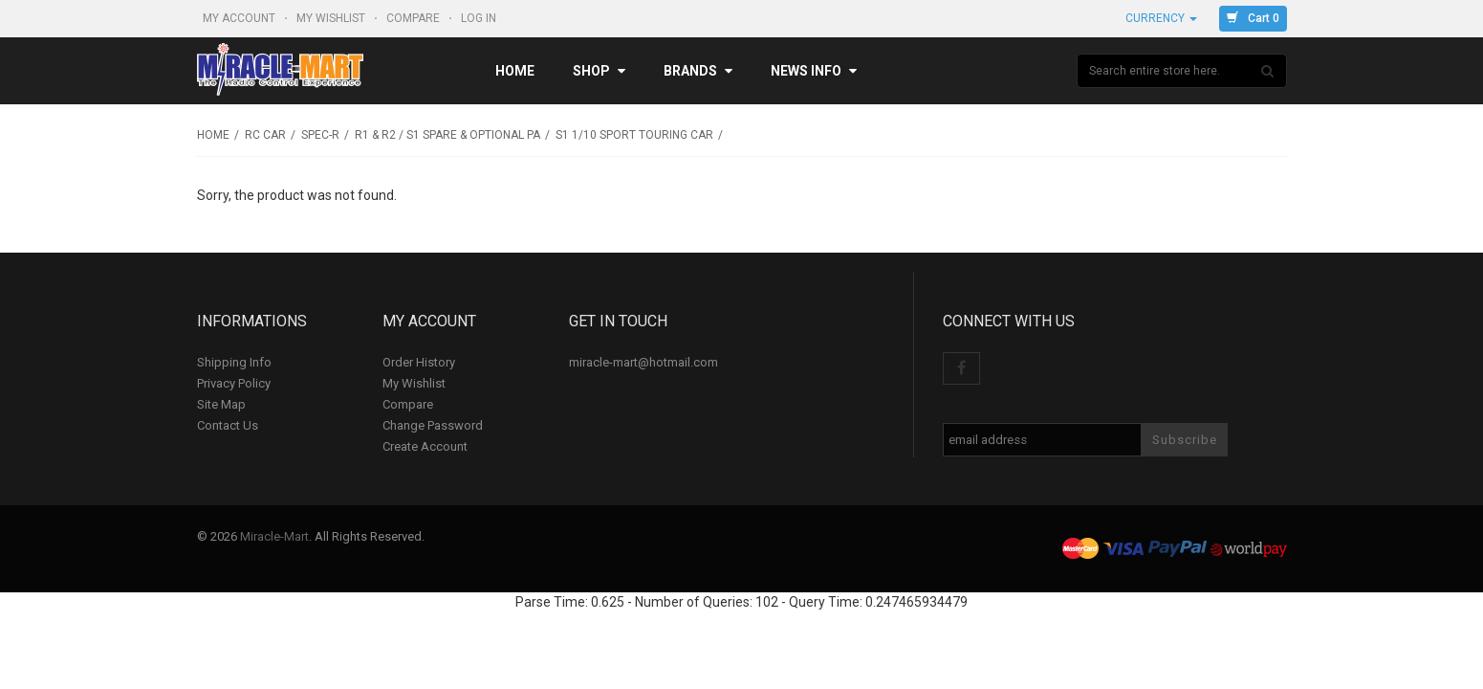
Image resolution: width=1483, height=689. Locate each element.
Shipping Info (234, 362)
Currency (1161, 18)
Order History (418, 362)
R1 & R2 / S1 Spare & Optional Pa (447, 135)
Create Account (425, 446)
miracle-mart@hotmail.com (643, 362)
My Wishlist (332, 18)
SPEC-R (320, 135)
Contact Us (227, 425)
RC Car (265, 135)
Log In (480, 18)
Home (514, 70)
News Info (814, 70)
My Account (240, 18)
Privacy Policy (234, 383)
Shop (599, 70)
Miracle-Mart (274, 536)
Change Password (432, 425)
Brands (698, 70)
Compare (414, 18)
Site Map (221, 404)
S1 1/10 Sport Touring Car (634, 135)
